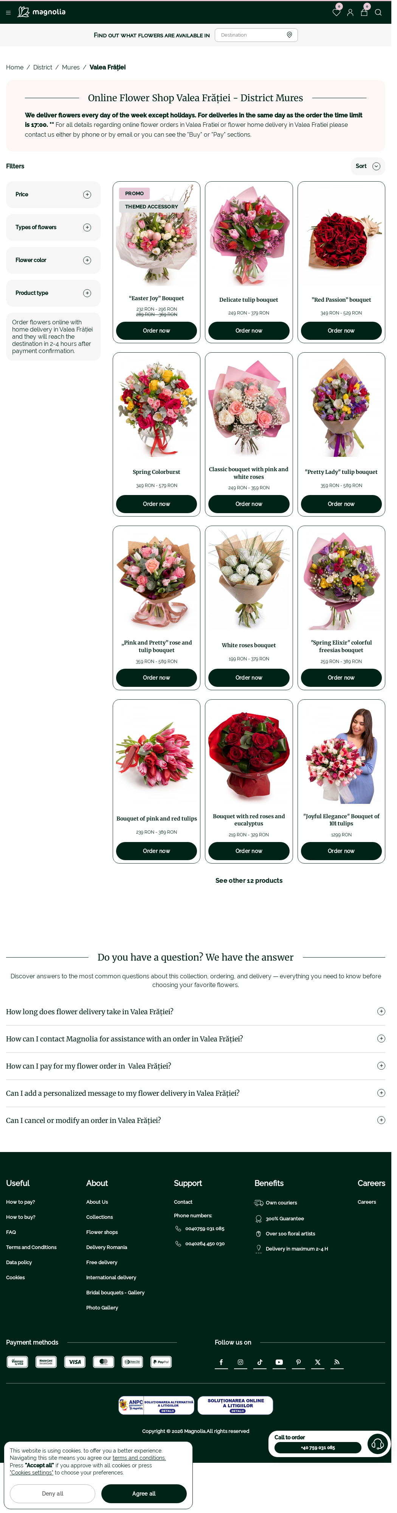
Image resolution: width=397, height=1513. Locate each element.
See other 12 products (249, 880)
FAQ (11, 1282)
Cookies (15, 1328)
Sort (368, 166)
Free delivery (101, 1313)
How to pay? (20, 1252)
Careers (367, 1252)
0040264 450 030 (199, 1294)
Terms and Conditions (31, 1297)
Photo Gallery (102, 1358)
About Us (97, 1252)
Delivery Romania (106, 1297)
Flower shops (102, 1282)
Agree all (144, 1494)
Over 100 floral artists (284, 1284)
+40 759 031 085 (318, 1447)
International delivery (111, 1328)
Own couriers (275, 1253)
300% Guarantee (279, 1269)
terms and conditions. (139, 1458)
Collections (99, 1267)
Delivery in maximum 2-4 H (291, 1299)
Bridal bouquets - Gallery (115, 1343)
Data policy (19, 1313)
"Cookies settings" (31, 1473)
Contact (183, 1252)
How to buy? (20, 1267)
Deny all (52, 1494)
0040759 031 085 (199, 1279)
